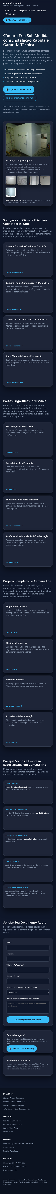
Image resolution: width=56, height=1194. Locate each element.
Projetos (23, 10)
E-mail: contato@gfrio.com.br (15, 1166)
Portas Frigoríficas (37, 10)
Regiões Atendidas (10, 1151)
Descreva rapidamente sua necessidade (23, 998)
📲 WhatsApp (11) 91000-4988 (17, 20)
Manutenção (8, 1131)
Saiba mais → (11, 632)
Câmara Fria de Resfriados (13, 1098)
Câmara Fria (10, 10)
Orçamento (10, 14)
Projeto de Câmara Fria (12, 1121)
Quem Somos (8, 1147)
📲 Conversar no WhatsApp (21, 1048)
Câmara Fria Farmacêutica (13, 1105)
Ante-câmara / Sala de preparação (16, 1109)
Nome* (9, 942)
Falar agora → (11, 742)
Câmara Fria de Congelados (14, 1101)
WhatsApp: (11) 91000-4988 (14, 1163)
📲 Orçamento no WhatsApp (19, 89)
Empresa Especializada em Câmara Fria (18, 1143)
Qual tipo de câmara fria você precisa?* (22, 987)
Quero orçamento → (14, 272)
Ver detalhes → (12, 452)
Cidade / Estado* (13, 976)
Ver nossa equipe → (14, 706)
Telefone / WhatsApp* (15, 965)
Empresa (10, 954)
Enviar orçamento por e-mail (28, 1019)
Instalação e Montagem (12, 1124)
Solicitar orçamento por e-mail (20, 98)
